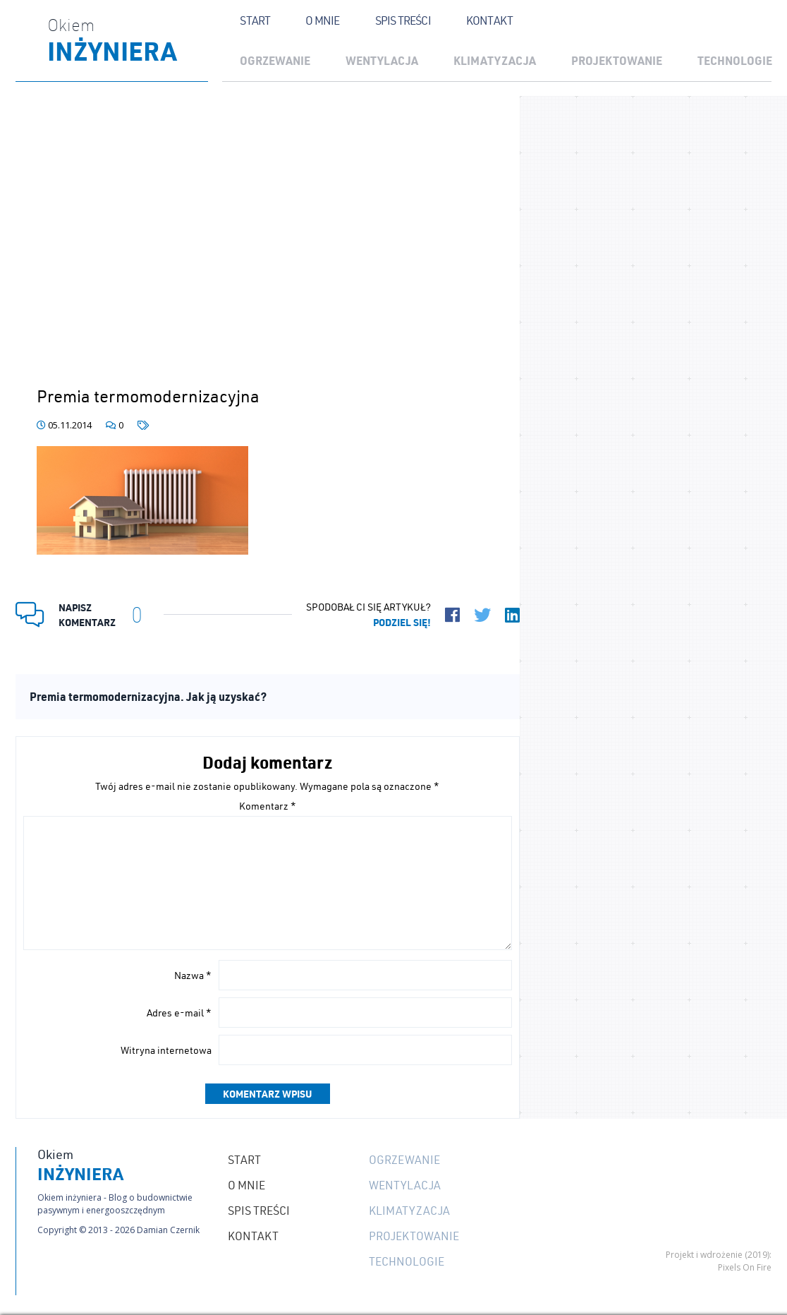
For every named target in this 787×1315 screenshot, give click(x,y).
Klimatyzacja (494, 60)
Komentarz (267, 806)
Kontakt (489, 20)
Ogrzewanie (275, 60)
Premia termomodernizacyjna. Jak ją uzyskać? (148, 696)
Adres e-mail (179, 1013)
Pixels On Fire (744, 1267)
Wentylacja (382, 60)
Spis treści (403, 20)
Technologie (406, 1261)
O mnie (322, 20)
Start (255, 20)
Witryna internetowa (166, 1050)
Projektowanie (616, 60)
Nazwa (193, 975)
